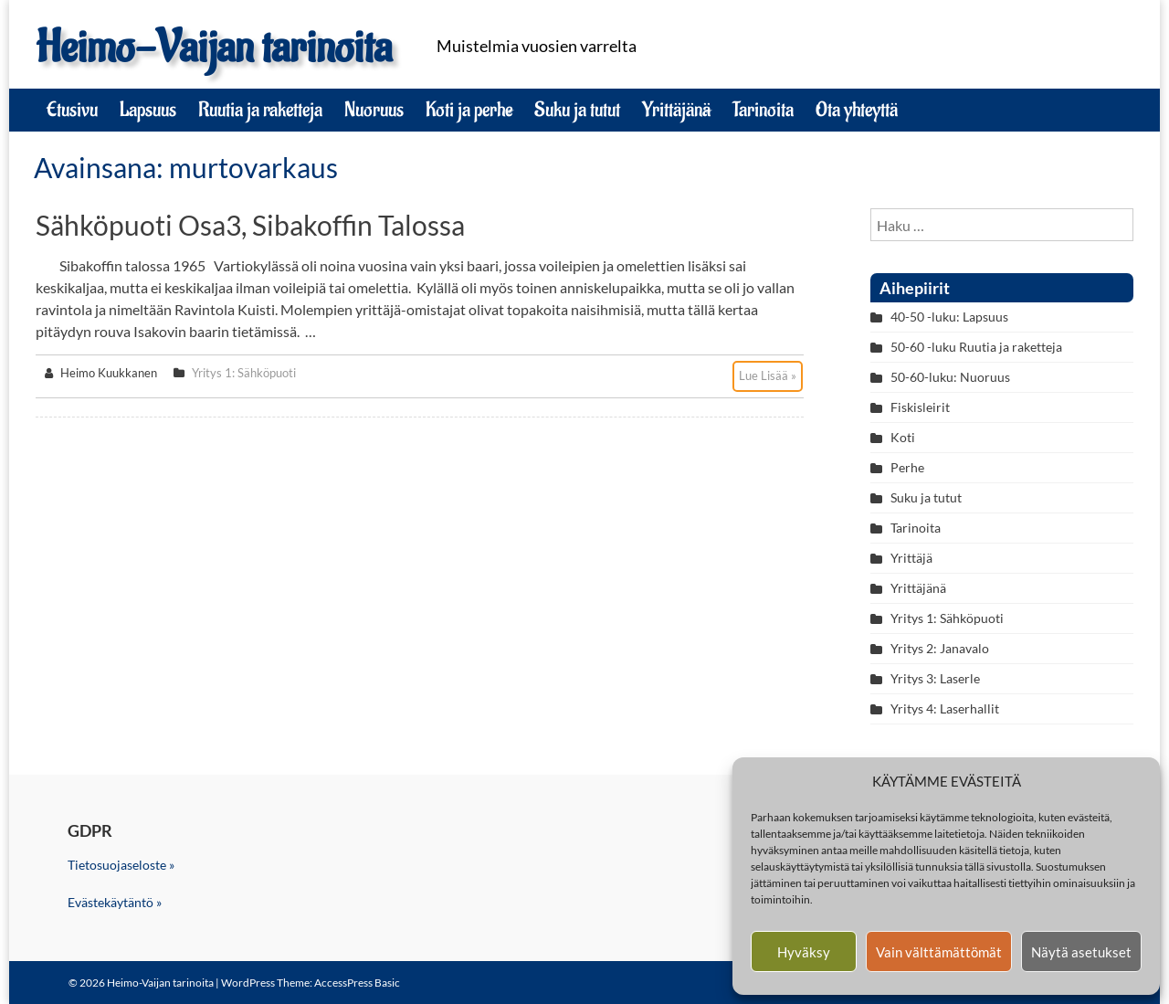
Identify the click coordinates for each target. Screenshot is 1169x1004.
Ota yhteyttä (857, 109)
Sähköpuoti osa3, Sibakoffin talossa (250, 224)
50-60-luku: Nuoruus (950, 377)
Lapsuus (148, 109)
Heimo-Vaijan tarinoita (214, 48)
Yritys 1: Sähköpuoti (244, 372)
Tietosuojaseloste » (121, 864)
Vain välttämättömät (939, 952)
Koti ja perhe (469, 109)
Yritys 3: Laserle (935, 678)
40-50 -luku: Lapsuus (949, 316)
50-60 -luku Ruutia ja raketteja (976, 346)
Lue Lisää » (767, 375)
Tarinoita (763, 109)
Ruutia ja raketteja (260, 109)
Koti (902, 437)
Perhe (907, 467)
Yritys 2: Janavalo (939, 648)
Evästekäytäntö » (115, 902)
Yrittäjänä (676, 109)
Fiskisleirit (920, 407)
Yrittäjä (911, 557)
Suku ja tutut (577, 109)
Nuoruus (374, 109)
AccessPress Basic (357, 982)
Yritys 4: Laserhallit (944, 708)
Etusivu (72, 109)
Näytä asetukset (1081, 952)
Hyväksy (803, 952)
